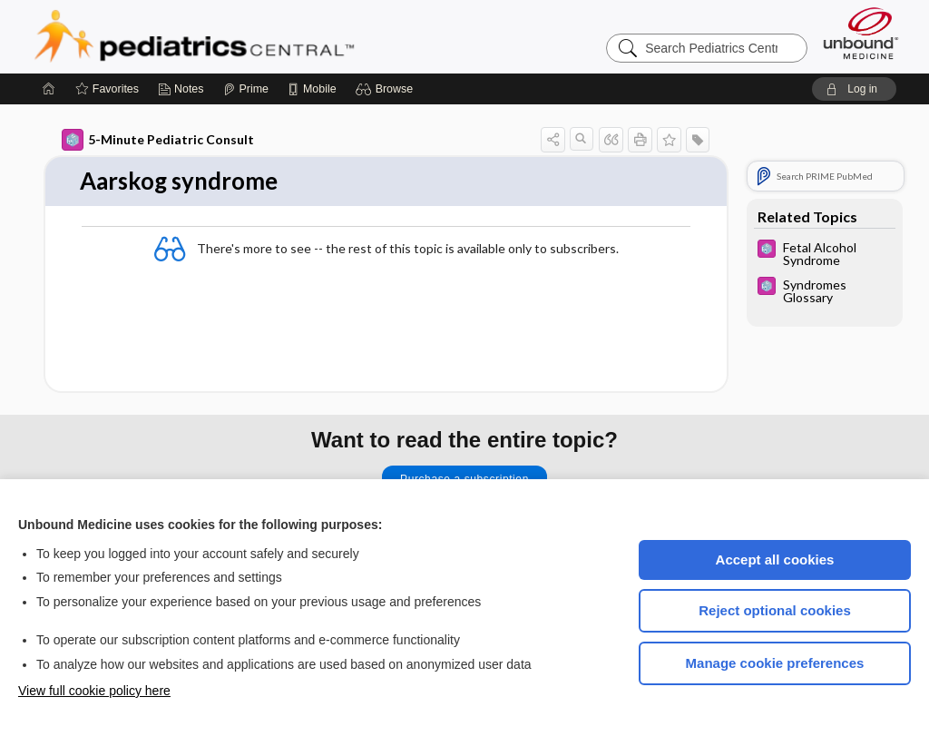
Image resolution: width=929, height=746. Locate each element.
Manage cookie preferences (775, 663)
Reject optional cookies (775, 610)
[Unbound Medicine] (861, 33)
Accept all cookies (775, 559)
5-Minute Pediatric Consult (158, 140)
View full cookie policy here (94, 690)
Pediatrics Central (259, 36)
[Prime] (246, 89)
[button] (387, 89)
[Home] (49, 89)
